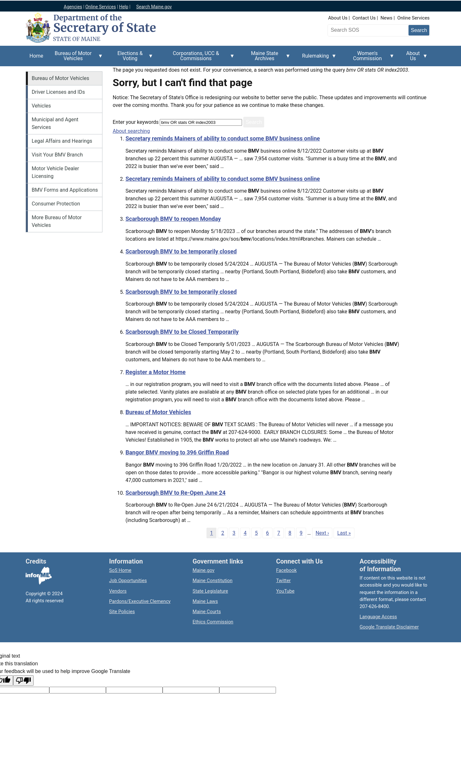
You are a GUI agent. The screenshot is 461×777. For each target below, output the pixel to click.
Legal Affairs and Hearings (62, 141)
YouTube (285, 591)
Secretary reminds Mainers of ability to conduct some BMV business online (222, 138)
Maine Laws (205, 601)
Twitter (283, 580)
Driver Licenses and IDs (58, 92)
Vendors (118, 591)
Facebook (286, 570)
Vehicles (41, 106)
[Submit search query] (418, 30)
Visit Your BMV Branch (57, 155)
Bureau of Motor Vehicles (75, 58)
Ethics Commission (213, 622)
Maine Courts (207, 611)
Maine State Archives (266, 58)
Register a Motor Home (155, 372)
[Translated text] (191, 690)
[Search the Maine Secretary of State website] (362, 30)
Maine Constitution (213, 580)
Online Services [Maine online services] (100, 6)
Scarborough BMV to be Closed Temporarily (182, 331)
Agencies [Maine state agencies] (73, 6)
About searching (131, 131)
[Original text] (134, 690)
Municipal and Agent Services (55, 123)
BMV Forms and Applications (65, 190)
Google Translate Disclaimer (389, 627)
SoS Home (120, 570)
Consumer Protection (56, 204)
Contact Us (364, 18)
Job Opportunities (128, 580)
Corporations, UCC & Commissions (198, 58)
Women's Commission (369, 58)
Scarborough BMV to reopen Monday (173, 218)
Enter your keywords (135, 122)
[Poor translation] (23, 680)
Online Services (413, 18)
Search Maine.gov (154, 6)
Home (36, 56)
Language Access (378, 617)
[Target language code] (77, 690)
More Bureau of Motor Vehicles (57, 221)
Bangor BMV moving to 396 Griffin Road (177, 452)
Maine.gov (203, 570)
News (386, 18)
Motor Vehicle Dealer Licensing (55, 172)
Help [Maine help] (123, 6)
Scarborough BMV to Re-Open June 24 (175, 492)
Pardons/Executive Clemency (140, 601)
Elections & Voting (132, 58)
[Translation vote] (247, 690)
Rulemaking (317, 59)
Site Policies (122, 611)
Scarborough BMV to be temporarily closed (181, 251)
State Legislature (210, 591)
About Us (337, 18)
